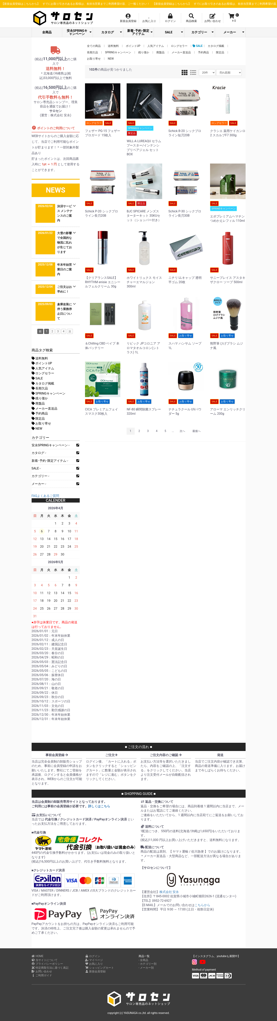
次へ (182, 431)
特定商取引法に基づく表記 (50, 967)
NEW (37, 428)
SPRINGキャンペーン (48, 393)
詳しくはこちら (99, 806)
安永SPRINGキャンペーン (79, 32)
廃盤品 (38, 403)
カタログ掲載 (43, 383)
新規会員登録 (95, 971)
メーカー (233, 32)
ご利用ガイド (42, 975)
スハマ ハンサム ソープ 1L (186, 341)
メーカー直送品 (45, 408)
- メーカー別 (146, 967)
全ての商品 (94, 45)
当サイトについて (45, 960)
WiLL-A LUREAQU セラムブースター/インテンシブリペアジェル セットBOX (144, 138)
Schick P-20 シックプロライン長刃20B (102, 209)
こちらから (202, 905)
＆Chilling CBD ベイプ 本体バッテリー (102, 341)
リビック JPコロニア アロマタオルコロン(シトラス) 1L (144, 343)
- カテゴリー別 (147, 963)
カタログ (111, 32)
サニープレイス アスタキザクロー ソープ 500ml (227, 275)
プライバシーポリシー (47, 963)
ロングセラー (43, 373)
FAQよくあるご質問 (45, 496)
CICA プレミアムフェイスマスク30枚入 (102, 407)
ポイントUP (42, 363)
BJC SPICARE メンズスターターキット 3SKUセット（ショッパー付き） (144, 211)
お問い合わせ (42, 971)
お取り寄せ (41, 423)
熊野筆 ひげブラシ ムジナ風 (227, 341)
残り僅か (40, 398)
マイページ (94, 960)
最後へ (196, 431)
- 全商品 (143, 960)
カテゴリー (202, 32)
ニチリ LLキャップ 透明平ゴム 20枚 (186, 275)
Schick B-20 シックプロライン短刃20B (186, 129)
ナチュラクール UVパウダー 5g (186, 407)
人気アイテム (43, 368)
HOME (38, 956)
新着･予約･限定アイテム (140, 32)
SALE (174, 32)
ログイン (92, 956)
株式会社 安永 (169, 892)
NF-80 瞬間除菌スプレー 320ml (144, 407)
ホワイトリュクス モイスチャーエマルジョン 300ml (144, 277)
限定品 (38, 418)
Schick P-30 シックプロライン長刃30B (186, 209)
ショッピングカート (99, 967)
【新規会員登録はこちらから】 (80, 3)
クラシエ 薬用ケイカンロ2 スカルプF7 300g (227, 129)
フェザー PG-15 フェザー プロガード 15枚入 (102, 129)
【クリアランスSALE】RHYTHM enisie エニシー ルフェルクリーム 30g (102, 277)
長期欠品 (40, 388)
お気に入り (94, 963)
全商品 (47, 32)
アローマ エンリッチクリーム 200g (227, 407)
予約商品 (40, 413)
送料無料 (40, 358)
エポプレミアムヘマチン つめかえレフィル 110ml (227, 212)
